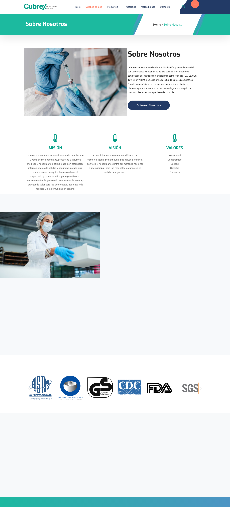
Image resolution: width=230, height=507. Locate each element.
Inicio (78, 6)
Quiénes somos (94, 6)
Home (157, 24)
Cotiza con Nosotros (149, 105)
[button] (29, 389)
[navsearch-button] (184, 7)
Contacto (165, 6)
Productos (114, 6)
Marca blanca (148, 6)
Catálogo (131, 6)
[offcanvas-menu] (195, 4)
